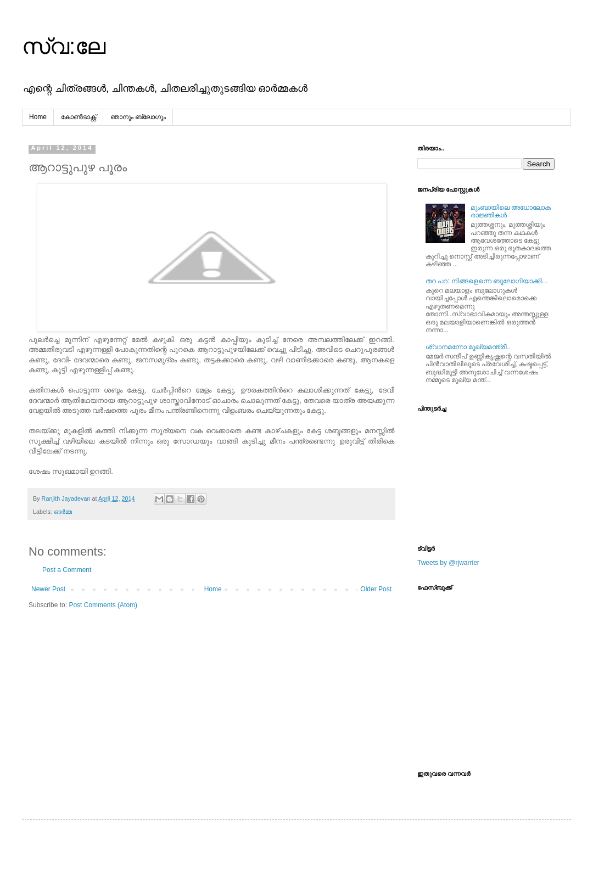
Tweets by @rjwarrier (448, 563)
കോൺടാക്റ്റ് (78, 117)
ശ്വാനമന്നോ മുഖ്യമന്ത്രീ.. (468, 347)
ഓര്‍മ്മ (63, 511)
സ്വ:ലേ (63, 46)
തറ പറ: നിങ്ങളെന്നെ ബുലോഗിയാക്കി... (486, 281)
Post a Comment (66, 570)
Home (38, 117)
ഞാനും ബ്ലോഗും (138, 117)
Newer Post (48, 589)
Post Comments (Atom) (103, 605)
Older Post (375, 589)
